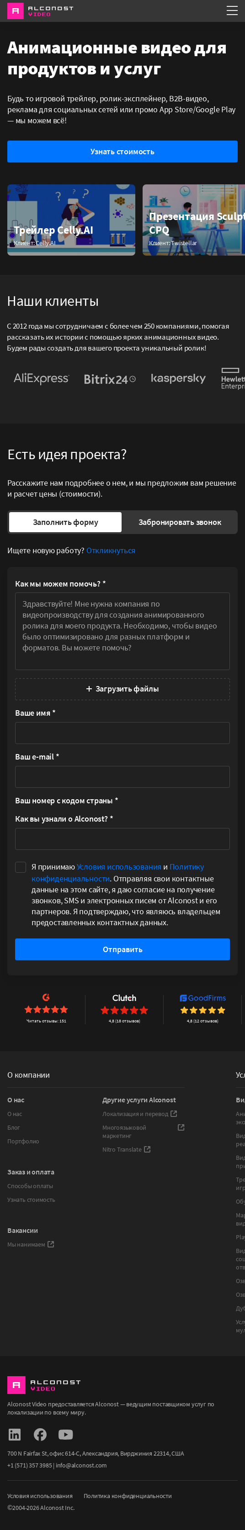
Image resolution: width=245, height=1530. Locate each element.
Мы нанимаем (30, 1244)
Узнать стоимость (31, 1199)
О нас (14, 1114)
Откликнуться (110, 550)
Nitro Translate (126, 1149)
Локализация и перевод (139, 1114)
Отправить (123, 949)
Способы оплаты (30, 1186)
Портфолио (23, 1141)
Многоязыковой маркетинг (143, 1131)
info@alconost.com (81, 1465)
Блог (13, 1127)
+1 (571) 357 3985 (29, 1465)
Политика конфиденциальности (128, 1496)
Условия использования (119, 866)
